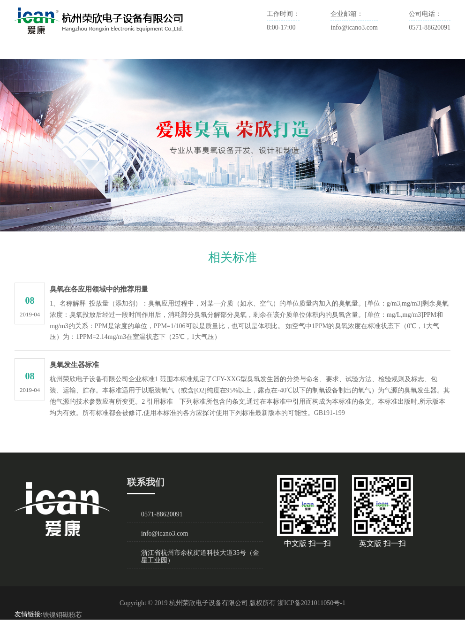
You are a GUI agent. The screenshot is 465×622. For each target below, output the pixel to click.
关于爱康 (67, 50)
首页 (29, 50)
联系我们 (320, 50)
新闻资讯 (118, 50)
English (361, 50)
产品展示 (163, 50)
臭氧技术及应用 (219, 50)
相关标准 (275, 50)
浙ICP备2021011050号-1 (311, 603)
